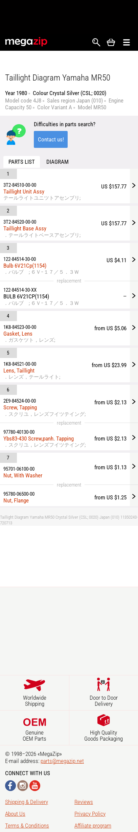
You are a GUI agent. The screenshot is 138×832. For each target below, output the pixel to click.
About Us (15, 813)
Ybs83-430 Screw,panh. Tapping (38, 438)
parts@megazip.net (62, 761)
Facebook (10, 785)
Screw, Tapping (20, 407)
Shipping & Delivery (26, 802)
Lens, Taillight (18, 370)
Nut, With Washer (22, 475)
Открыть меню (126, 42)
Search (96, 42)
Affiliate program (92, 825)
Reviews (83, 802)
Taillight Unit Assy (23, 191)
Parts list (21, 161)
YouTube (34, 785)
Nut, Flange (16, 500)
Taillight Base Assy (24, 228)
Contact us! (51, 139)
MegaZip (26, 42)
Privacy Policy (90, 813)
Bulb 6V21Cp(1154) (24, 265)
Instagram (22, 785)
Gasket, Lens (17, 333)
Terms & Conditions (27, 825)
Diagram (57, 161)
